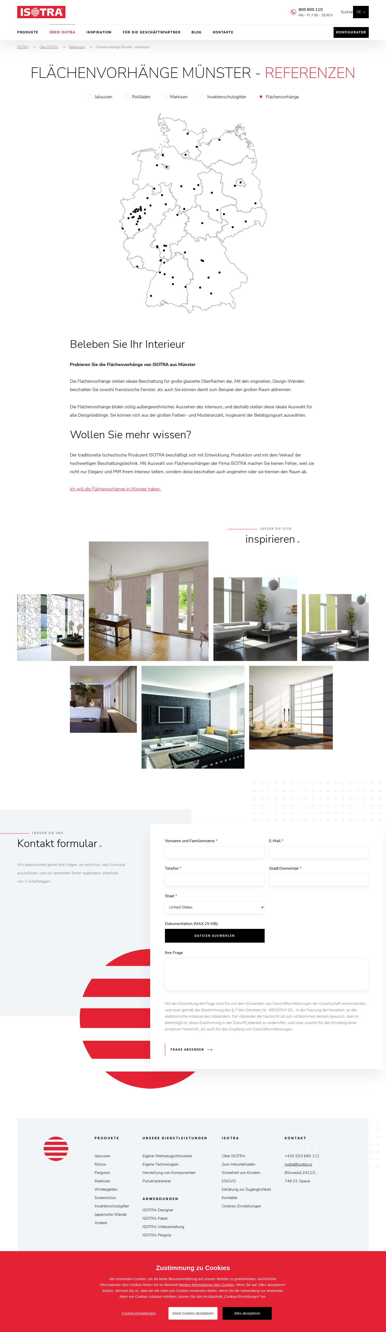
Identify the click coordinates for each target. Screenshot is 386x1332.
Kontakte (223, 32)
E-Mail (276, 841)
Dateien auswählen (214, 940)
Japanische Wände (111, 1216)
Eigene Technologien (160, 1166)
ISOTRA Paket (155, 1220)
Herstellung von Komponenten (169, 1175)
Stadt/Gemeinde (285, 870)
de (359, 12)
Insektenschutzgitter (226, 97)
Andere (101, 1225)
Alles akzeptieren (247, 1313)
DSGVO (229, 1183)
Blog (197, 32)
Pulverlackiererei (157, 1183)
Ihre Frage (174, 957)
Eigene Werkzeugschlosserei (167, 1158)
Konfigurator (351, 32)
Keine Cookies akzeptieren (193, 1313)
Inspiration (99, 32)
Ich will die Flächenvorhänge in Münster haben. (115, 489)
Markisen (179, 97)
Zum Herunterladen (238, 1166)
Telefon (173, 870)
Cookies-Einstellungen (241, 1208)
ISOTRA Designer (158, 1212)
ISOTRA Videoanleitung (163, 1229)
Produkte (27, 32)
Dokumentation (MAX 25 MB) (191, 928)
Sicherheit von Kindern (241, 1175)
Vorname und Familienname (191, 841)
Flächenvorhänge (282, 97)
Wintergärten (106, 1191)
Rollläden (141, 97)
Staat (171, 899)
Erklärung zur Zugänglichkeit (246, 1191)
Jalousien (103, 97)
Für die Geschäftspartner (151, 32)
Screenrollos (105, 1200)
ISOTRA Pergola (157, 1237)
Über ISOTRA (62, 32)
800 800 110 (303, 9)
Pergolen (102, 1175)
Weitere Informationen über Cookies (206, 1285)
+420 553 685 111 (302, 1158)
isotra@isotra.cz (298, 1166)
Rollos (100, 1166)
